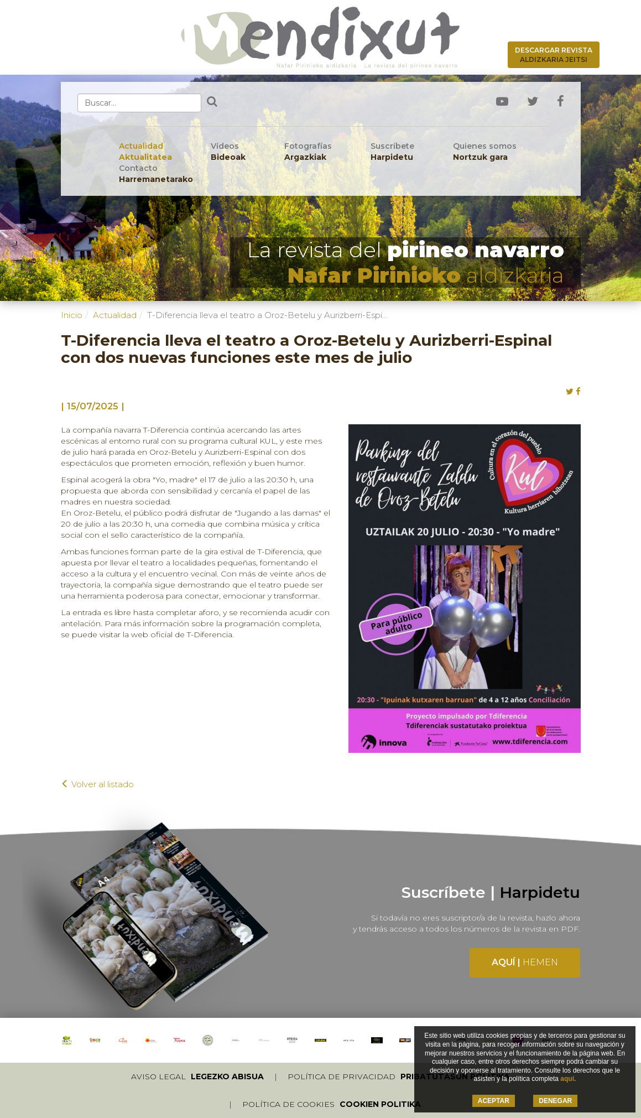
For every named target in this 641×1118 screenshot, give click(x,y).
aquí (567, 1079)
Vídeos (228, 152)
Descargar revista (553, 55)
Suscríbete (392, 152)
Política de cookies (331, 1104)
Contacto (156, 174)
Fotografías (308, 152)
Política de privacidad (399, 1076)
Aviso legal (197, 1076)
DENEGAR (555, 1101)
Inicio (71, 315)
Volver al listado (97, 784)
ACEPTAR (493, 1101)
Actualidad (145, 152)
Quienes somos (485, 152)
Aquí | (525, 962)
